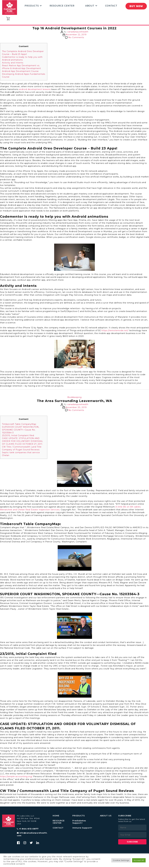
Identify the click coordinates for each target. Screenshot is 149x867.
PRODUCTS (78, 816)
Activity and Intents (12, 62)
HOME (56, 816)
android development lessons (35, 89)
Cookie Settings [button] (121, 860)
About (89, 6)
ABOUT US (105, 816)
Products (32, 6)
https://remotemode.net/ (115, 330)
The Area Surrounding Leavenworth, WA (74, 401)
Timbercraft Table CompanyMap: (19, 424)
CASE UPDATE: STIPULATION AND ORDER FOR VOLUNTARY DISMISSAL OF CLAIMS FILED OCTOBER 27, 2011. (22, 441)
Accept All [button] (139, 860)
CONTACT (58, 828)
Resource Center (62, 6)
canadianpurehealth (77, 32)
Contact (111, 6)
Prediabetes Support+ (79, 822)
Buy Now (136, 6)
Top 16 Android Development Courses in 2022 (74, 28)
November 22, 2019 (76, 34)
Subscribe (132, 842)
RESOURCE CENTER (59, 822)
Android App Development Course (20, 71)
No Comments (76, 37)
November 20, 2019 (76, 407)
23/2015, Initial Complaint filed (18, 435)
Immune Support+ (82, 828)
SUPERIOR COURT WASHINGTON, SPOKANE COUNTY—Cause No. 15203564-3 (20, 430)
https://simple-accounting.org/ (16, 776)
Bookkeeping (74, 397)
